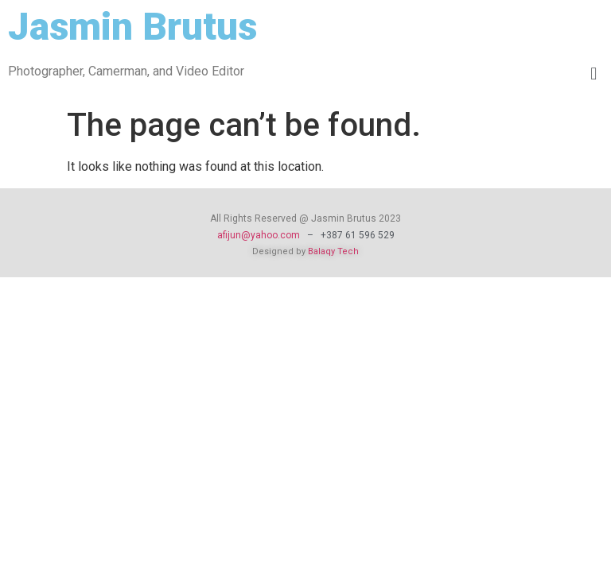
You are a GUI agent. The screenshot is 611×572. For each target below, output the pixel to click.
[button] (594, 74)
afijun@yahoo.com (258, 235)
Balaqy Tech (333, 251)
